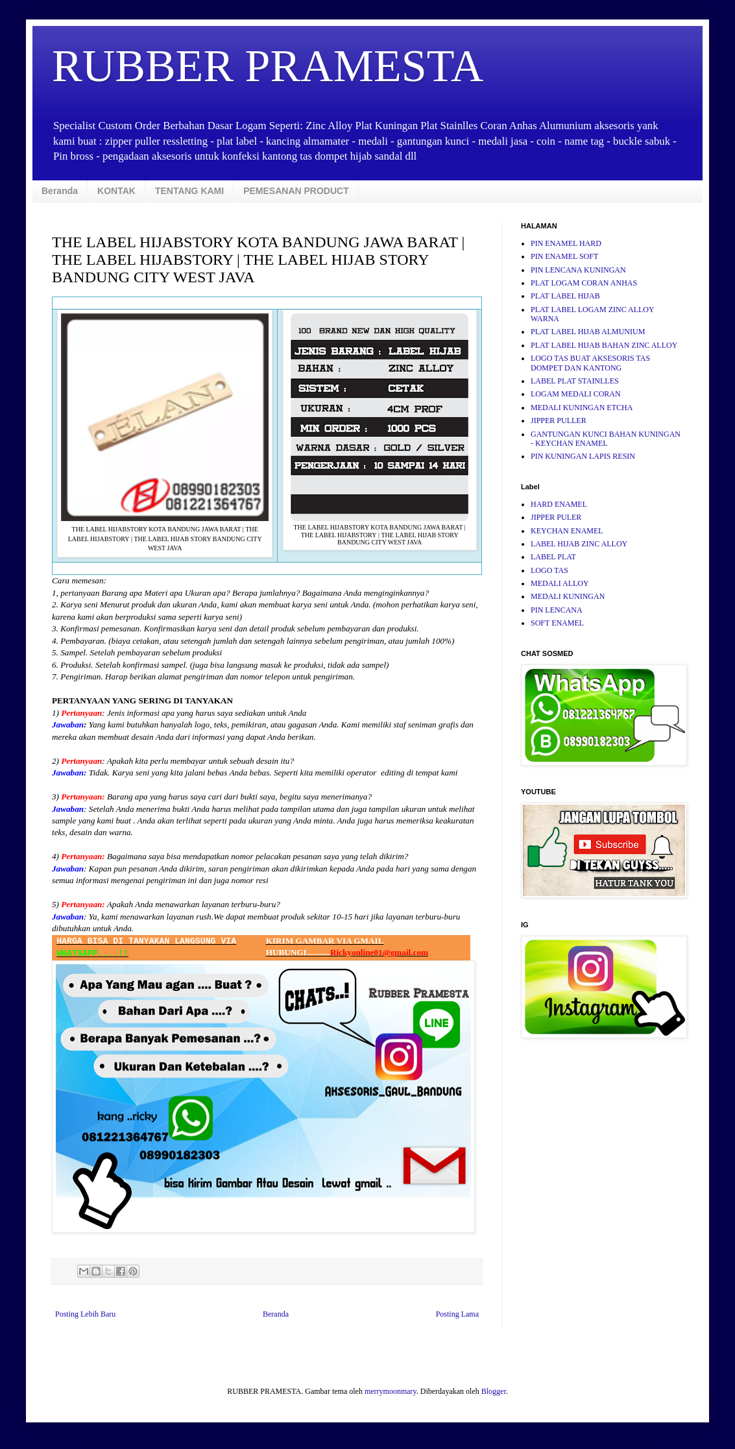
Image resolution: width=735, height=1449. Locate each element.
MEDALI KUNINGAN (568, 596)
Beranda (60, 191)
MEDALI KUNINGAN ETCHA (582, 407)
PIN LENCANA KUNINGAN (578, 269)
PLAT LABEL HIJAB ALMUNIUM (588, 331)
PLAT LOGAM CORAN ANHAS (584, 282)
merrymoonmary (390, 1391)
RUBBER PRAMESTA (267, 66)
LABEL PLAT (553, 556)
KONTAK (116, 191)
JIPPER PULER (556, 517)
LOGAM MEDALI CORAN (576, 393)
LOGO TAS (549, 570)
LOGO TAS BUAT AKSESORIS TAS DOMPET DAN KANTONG (590, 363)
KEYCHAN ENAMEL (567, 530)
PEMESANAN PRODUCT (296, 191)
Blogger (493, 1391)
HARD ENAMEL (559, 504)
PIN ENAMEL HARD (566, 243)
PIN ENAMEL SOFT (564, 256)
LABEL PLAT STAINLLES (575, 380)
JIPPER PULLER (558, 420)
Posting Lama (457, 1314)
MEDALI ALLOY (560, 583)
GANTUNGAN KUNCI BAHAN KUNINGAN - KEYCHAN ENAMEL (606, 439)
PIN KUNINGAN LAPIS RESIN (583, 456)
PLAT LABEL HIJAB (565, 295)
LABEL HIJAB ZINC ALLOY (579, 543)
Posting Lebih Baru (85, 1314)
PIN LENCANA (557, 610)
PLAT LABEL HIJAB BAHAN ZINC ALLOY (604, 345)
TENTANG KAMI (189, 191)
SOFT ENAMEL (557, 622)
